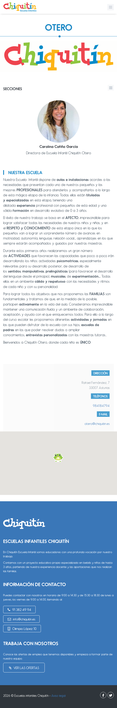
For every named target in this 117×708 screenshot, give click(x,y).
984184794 (101, 406)
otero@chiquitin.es (97, 423)
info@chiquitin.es (21, 619)
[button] (58, 457)
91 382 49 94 (19, 609)
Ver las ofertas (24, 668)
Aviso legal (58, 695)
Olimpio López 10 (22, 629)
